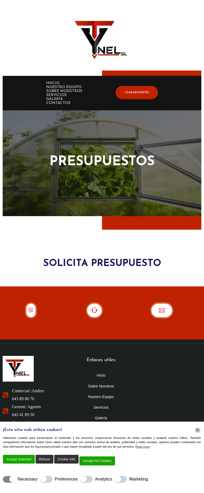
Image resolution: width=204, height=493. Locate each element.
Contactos (58, 103)
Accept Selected (18, 459)
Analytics (103, 479)
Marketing (138, 479)
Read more (142, 446)
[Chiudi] (197, 430)
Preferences (66, 479)
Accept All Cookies (97, 461)
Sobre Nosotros (64, 91)
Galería (54, 99)
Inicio (53, 83)
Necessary (28, 479)
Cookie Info (66, 459)
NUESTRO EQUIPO (64, 87)
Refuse (44, 459)
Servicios (56, 95)
